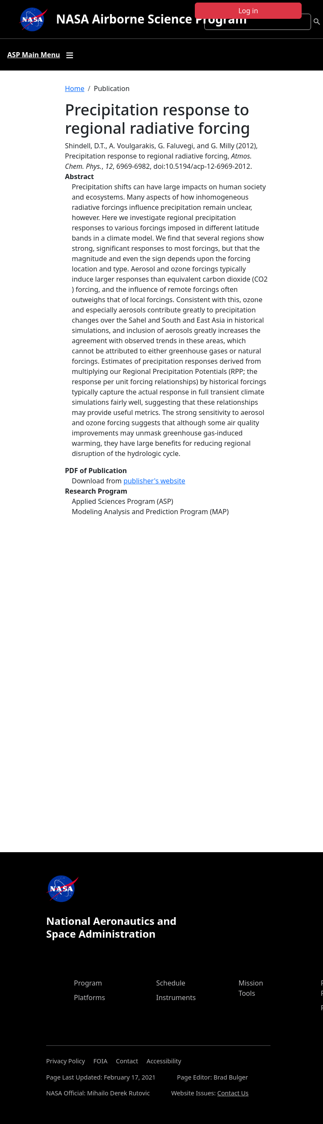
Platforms (89, 997)
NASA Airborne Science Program (151, 19)
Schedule (170, 983)
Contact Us (233, 1093)
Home (75, 88)
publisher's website (154, 480)
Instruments (176, 997)
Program (88, 983)
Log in (248, 10)
